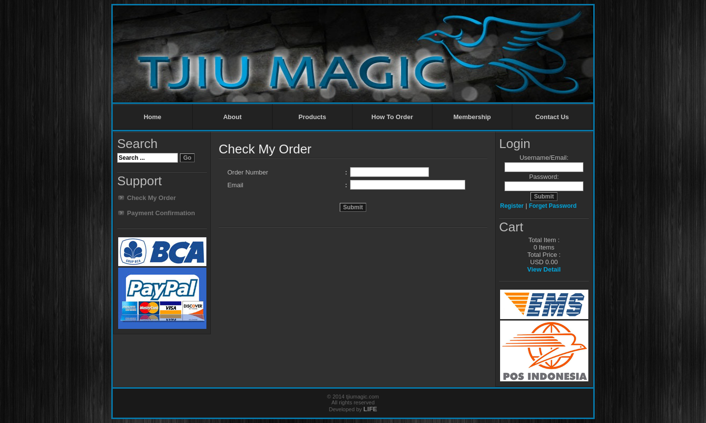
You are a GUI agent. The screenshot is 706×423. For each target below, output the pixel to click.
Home (152, 117)
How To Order (392, 117)
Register (512, 205)
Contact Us (552, 117)
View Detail (543, 269)
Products (312, 117)
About (232, 117)
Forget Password (553, 205)
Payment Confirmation (161, 213)
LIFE (370, 409)
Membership (472, 117)
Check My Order (151, 197)
